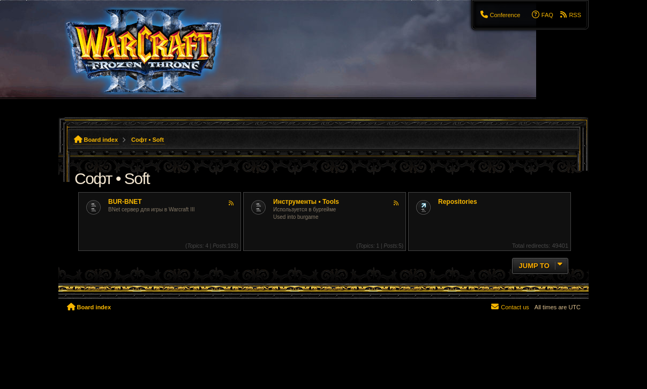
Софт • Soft (111, 178)
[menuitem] (499, 15)
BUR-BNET (125, 201)
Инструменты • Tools (306, 201)
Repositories (457, 201)
